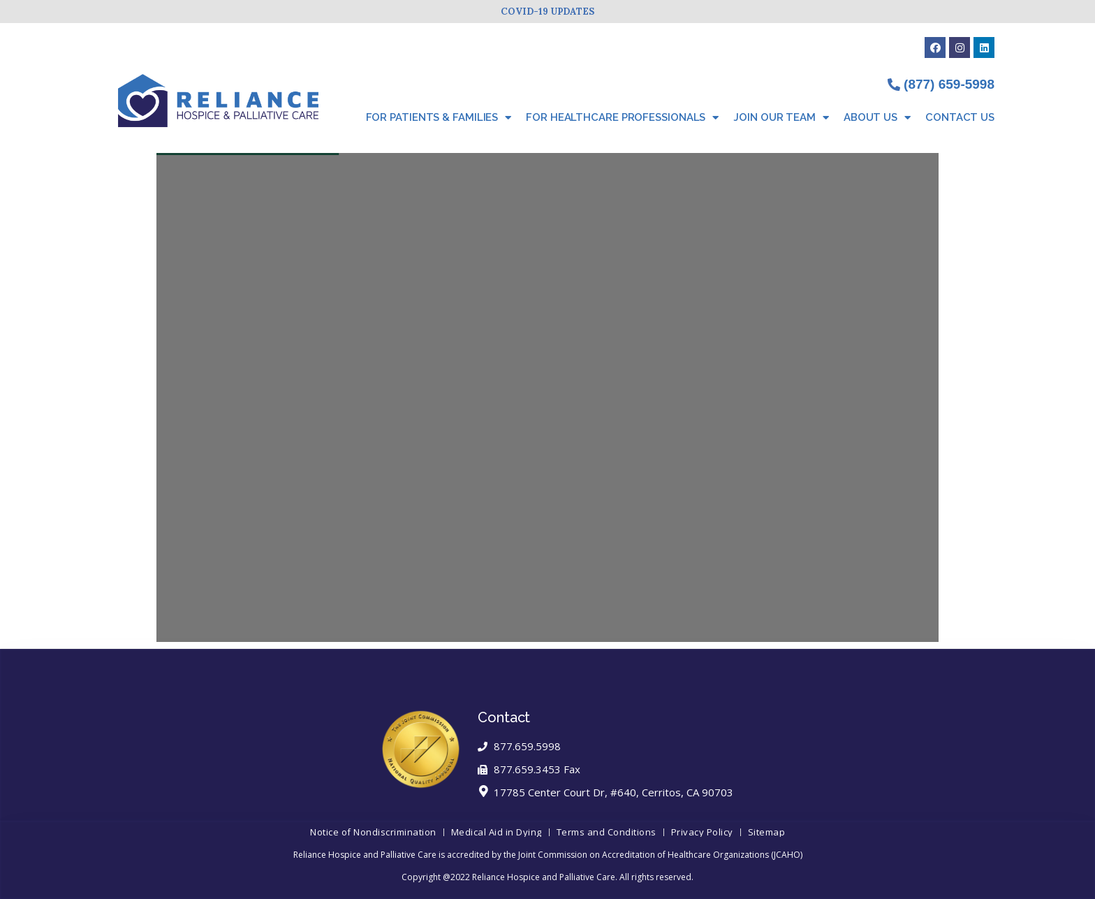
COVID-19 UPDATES (547, 11)
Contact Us (959, 117)
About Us (877, 117)
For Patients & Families (439, 117)
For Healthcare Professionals (622, 117)
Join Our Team (781, 117)
